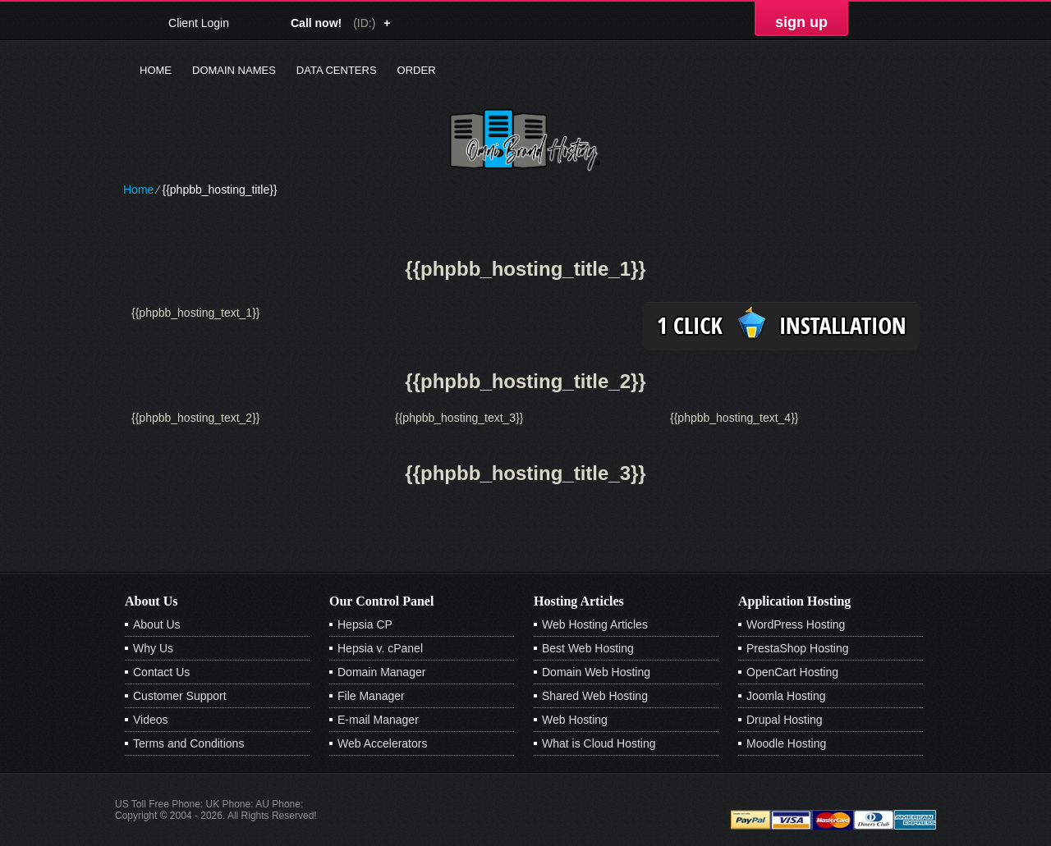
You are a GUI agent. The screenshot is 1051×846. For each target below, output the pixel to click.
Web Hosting (575, 719)
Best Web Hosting (588, 648)
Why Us (153, 648)
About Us (157, 624)
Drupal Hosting (784, 719)
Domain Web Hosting (596, 672)
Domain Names (234, 70)
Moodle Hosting (786, 743)
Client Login (198, 22)
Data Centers (336, 70)
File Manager (371, 695)
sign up (801, 22)
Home (156, 70)
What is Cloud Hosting (599, 743)
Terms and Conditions (188, 743)
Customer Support (180, 695)
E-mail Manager (378, 719)
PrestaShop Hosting (797, 648)
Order (416, 70)
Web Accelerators (382, 743)
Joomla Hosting (786, 695)
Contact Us (161, 672)
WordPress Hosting (795, 624)
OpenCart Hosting (792, 672)
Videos (150, 719)
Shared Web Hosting (595, 695)
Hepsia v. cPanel (380, 648)
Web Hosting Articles (595, 624)
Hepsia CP (364, 624)
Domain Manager (381, 672)
